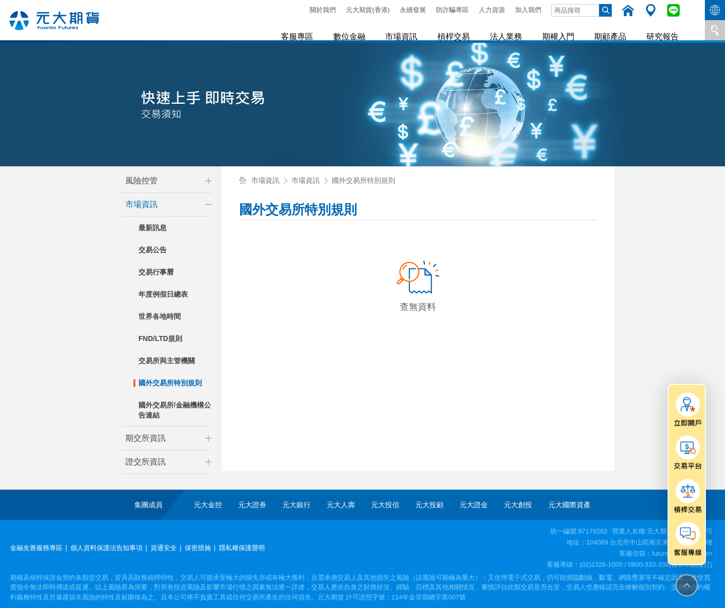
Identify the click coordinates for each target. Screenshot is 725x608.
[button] (208, 180)
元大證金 (474, 505)
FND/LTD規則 (160, 338)
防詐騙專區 (452, 10)
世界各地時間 (159, 316)
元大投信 (385, 505)
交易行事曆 (156, 272)
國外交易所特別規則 (170, 383)
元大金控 (208, 505)
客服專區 (311, 30)
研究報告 (663, 30)
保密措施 (198, 548)
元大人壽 (341, 505)
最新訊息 (152, 228)
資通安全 (164, 548)
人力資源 (492, 10)
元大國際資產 (569, 505)
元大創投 (518, 505)
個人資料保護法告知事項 (106, 548)
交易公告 (152, 250)
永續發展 (413, 10)
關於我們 (323, 10)
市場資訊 (412, 30)
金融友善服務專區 (36, 548)
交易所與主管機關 (166, 361)
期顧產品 (613, 30)
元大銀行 (296, 505)
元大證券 (252, 505)
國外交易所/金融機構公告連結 (174, 410)
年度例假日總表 (163, 294)
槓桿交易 (462, 30)
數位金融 (361, 30)
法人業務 (512, 30)
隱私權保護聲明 (242, 548)
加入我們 (528, 10)
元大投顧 (429, 505)
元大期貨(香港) (368, 10)
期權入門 (563, 30)
